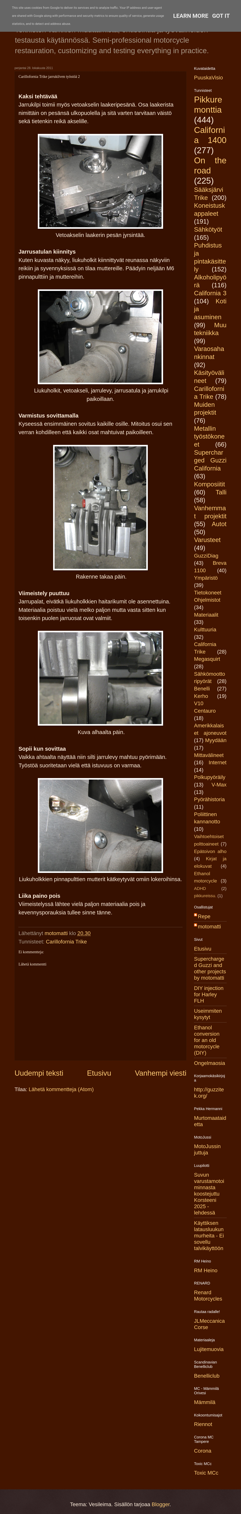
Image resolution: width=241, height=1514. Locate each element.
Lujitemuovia (209, 1349)
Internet (217, 762)
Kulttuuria (205, 629)
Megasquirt (207, 659)
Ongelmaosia (209, 1063)
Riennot (203, 1424)
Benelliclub (206, 1376)
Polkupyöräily (209, 777)
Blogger (161, 1504)
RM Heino (206, 1270)
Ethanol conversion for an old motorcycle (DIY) (206, 1040)
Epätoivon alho (210, 851)
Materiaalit (206, 615)
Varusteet (207, 539)
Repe (204, 916)
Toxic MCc (206, 1473)
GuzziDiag (206, 556)
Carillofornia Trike (66, 942)
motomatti (209, 927)
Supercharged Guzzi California (210, 460)
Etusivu (99, 1073)
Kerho (201, 696)
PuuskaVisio (208, 78)
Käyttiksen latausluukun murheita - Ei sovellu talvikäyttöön (209, 1235)
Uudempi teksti (39, 1073)
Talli (221, 492)
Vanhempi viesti (160, 1073)
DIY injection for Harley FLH (208, 994)
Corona (202, 1451)
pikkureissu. (205, 895)
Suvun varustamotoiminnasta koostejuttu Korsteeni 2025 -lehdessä (209, 1194)
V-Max (219, 785)
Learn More (190, 15)
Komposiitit (209, 484)
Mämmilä (204, 1402)
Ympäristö (206, 578)
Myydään (215, 740)
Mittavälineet (209, 755)
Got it (221, 15)
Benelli (202, 689)
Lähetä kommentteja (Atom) (61, 1089)
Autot (219, 523)
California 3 (210, 293)
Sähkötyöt (208, 229)
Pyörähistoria (209, 799)
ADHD (200, 888)
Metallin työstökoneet (209, 436)
